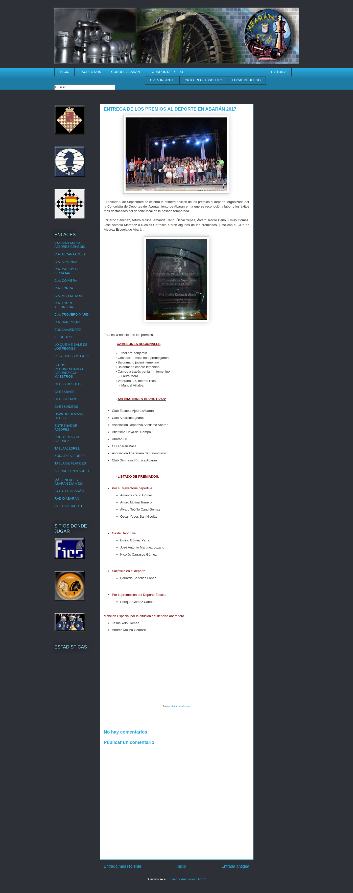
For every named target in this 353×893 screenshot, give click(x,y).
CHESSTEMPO (66, 399)
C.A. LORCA (64, 288)
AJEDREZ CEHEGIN (70, 247)
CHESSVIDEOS (66, 407)
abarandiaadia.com (181, 706)
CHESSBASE (65, 392)
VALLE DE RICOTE (69, 506)
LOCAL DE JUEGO (246, 80)
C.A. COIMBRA (66, 280)
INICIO (64, 72)
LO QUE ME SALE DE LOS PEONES (71, 347)
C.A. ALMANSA (66, 262)
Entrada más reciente (122, 866)
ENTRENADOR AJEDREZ (66, 428)
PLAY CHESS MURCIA (72, 356)
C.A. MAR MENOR (68, 296)
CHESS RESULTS (68, 384)
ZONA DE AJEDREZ (70, 456)
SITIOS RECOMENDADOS (69, 367)
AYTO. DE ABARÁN (69, 491)
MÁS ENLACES (66, 480)
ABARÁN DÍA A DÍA (69, 483)
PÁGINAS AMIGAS (69, 243)
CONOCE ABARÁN (125, 72)
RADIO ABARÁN (67, 498)
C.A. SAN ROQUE (68, 322)
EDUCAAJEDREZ (68, 330)
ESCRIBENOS (90, 72)
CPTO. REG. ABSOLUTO (203, 80)
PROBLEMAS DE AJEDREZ (68, 439)
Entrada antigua (235, 866)
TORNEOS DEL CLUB (166, 72)
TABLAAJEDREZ (67, 448)
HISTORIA (279, 72)
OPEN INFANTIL (162, 80)
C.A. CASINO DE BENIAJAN (67, 271)
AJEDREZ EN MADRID (72, 471)
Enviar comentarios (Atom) (187, 879)
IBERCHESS (64, 337)
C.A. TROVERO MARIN (72, 314)
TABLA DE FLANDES (70, 463)
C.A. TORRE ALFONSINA (64, 305)
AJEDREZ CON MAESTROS (66, 375)
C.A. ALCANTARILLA (70, 254)
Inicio (181, 866)
